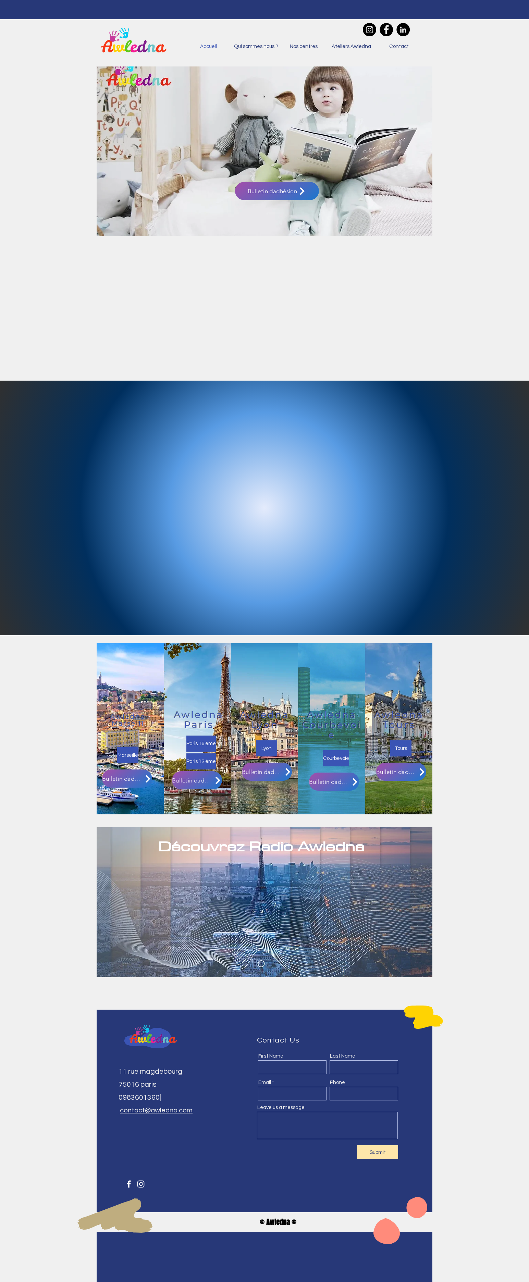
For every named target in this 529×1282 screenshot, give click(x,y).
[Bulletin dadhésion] (277, 191)
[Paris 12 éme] (201, 761)
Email (264, 1082)
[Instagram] (369, 29)
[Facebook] (386, 29)
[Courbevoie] (336, 758)
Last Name (342, 1056)
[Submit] (377, 1152)
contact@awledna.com (156, 1110)
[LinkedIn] (403, 29)
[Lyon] (266, 748)
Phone (337, 1082)
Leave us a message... (282, 1107)
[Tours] (400, 748)
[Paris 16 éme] (201, 744)
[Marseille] (127, 755)
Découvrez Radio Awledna (261, 846)
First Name (270, 1056)
